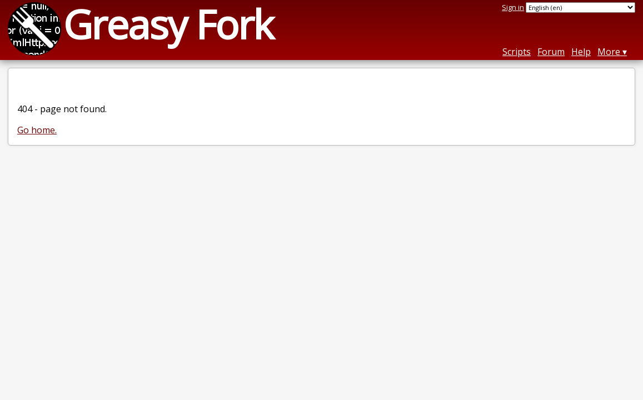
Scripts (516, 52)
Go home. (37, 130)
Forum (551, 52)
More (608, 52)
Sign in (513, 7)
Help (581, 52)
